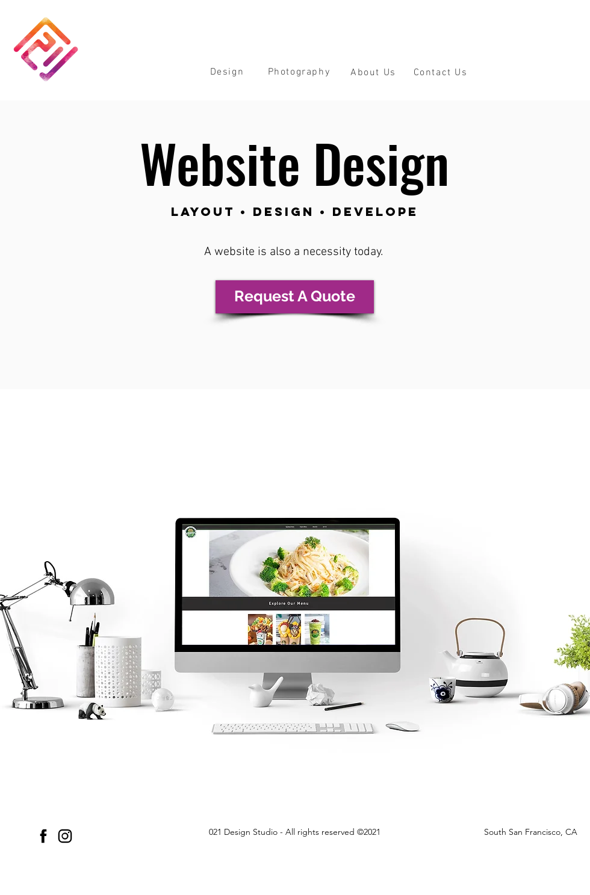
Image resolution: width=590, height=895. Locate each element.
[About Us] (374, 72)
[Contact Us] (441, 72)
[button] (226, 72)
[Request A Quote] (295, 296)
